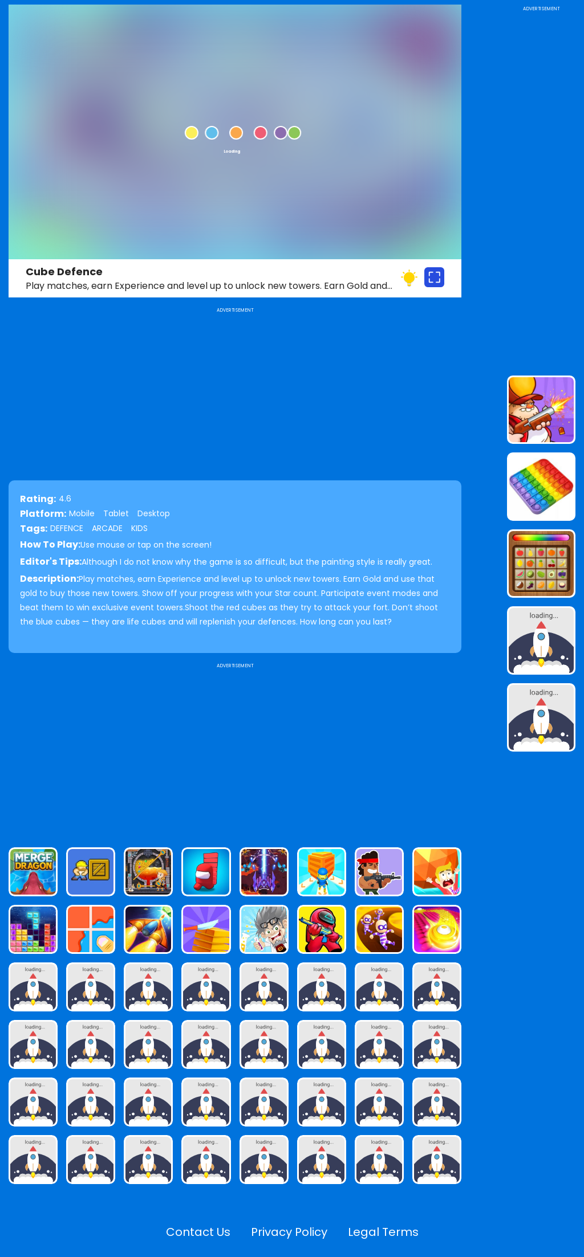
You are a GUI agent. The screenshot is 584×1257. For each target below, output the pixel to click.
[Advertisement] (235, 750)
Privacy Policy (289, 1232)
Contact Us (198, 1232)
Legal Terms (383, 1232)
